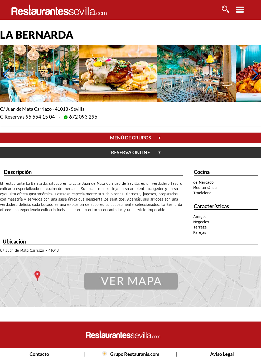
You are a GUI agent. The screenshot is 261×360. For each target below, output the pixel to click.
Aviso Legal (222, 354)
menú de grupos (135, 138)
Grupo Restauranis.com (134, 354)
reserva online (136, 152)
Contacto (39, 354)
